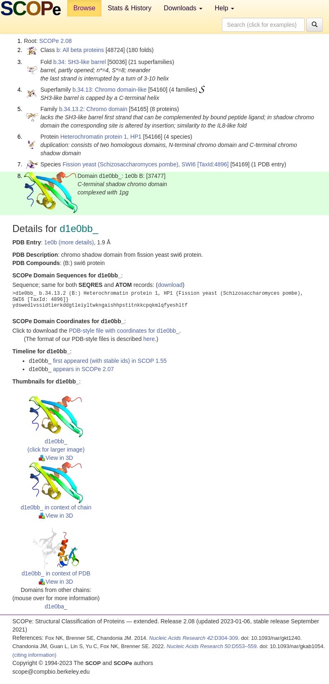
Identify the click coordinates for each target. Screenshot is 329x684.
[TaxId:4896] (212, 164)
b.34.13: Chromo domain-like (110, 89)
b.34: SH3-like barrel (79, 62)
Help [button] (224, 8)
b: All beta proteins (80, 50)
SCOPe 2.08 (55, 41)
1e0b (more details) (69, 242)
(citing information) (34, 655)
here (149, 339)
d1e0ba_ (56, 606)
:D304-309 (193, 638)
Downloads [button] (183, 8)
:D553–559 (212, 646)
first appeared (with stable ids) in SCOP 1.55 (110, 360)
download (170, 285)
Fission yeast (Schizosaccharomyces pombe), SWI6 (129, 164)
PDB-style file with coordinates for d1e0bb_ (124, 330)
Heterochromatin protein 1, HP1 (100, 136)
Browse (84, 8)
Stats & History (129, 8)
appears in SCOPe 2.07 (83, 369)
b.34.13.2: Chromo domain (93, 109)
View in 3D (56, 457)
